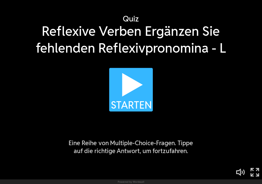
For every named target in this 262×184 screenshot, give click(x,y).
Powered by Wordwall (131, 181)
